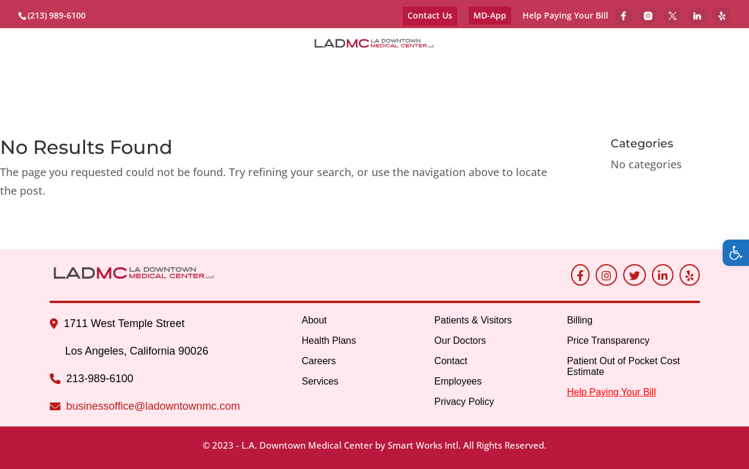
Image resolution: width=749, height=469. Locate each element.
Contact (606, 71)
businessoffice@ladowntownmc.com (153, 406)
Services (327, 71)
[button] (736, 253)
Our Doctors (528, 71)
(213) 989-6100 (57, 15)
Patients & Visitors (421, 71)
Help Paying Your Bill (565, 16)
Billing (320, 85)
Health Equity (408, 85)
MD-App (489, 15)
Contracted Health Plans (153, 71)
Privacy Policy (464, 402)
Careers (265, 71)
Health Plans (328, 340)
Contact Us (429, 15)
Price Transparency (608, 340)
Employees (677, 71)
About (45, 71)
